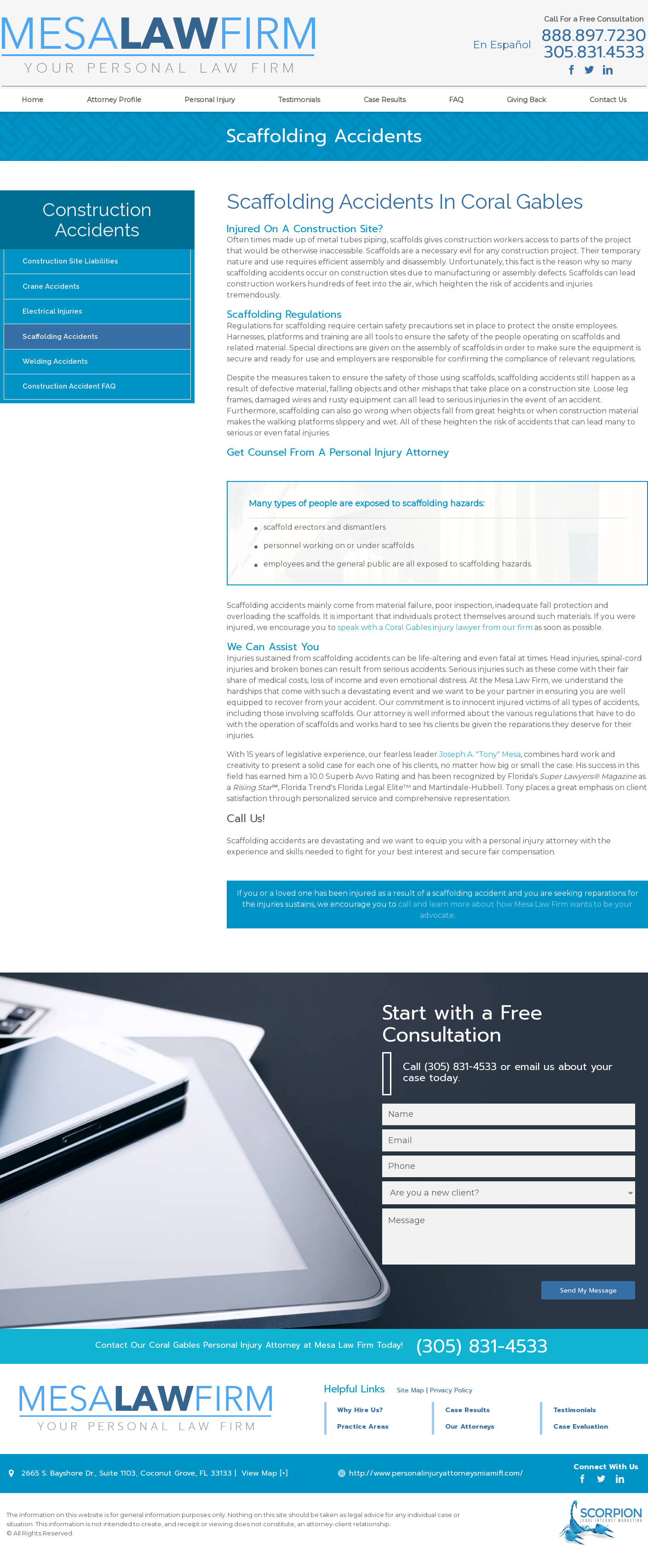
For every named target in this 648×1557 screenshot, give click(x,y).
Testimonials (299, 97)
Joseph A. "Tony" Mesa (480, 754)
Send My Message (587, 1291)
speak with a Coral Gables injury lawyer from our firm (435, 627)
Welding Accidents (57, 366)
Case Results (385, 97)
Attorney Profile (114, 97)
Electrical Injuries (54, 314)
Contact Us (608, 97)
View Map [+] (264, 1474)
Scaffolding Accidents (62, 340)
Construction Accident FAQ (71, 393)
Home (32, 97)
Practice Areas (363, 1428)
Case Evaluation (580, 1428)
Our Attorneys (469, 1428)
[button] (486, 1410)
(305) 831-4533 (482, 1348)
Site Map (410, 1392)
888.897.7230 (589, 36)
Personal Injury (209, 97)
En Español (497, 45)
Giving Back (526, 97)
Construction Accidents (97, 219)
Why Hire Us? (360, 1412)
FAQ (456, 97)
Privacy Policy (451, 1392)
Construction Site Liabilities (72, 262)
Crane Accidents (52, 288)
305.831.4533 (589, 52)
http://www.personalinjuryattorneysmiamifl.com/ (437, 1474)
